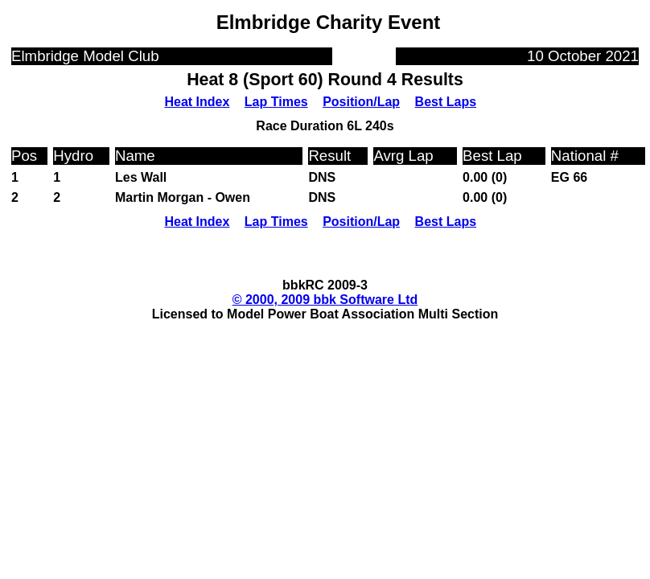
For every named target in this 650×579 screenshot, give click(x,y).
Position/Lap (361, 102)
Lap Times (276, 102)
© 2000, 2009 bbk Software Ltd (325, 299)
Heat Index (196, 102)
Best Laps (445, 102)
